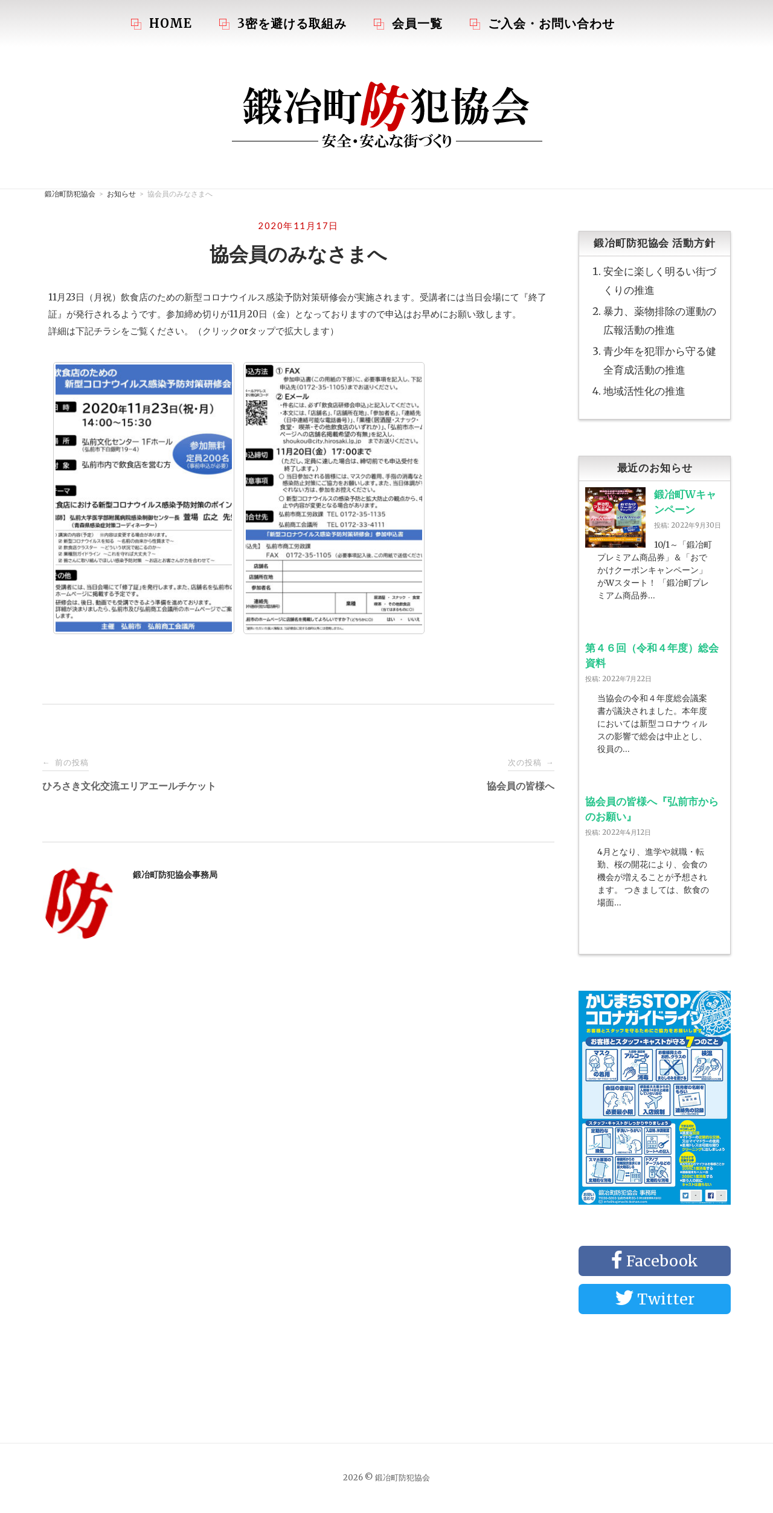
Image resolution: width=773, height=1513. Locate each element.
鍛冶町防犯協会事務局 (175, 874)
